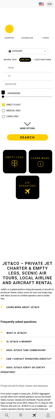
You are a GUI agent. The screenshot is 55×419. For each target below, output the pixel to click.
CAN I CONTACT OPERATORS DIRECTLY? (29, 359)
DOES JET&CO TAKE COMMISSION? (26, 350)
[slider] (27, 97)
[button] (9, 31)
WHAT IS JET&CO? (16, 333)
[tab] (7, 415)
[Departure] (22, 84)
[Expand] (41, 4)
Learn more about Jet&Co (22, 307)
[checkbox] (11, 105)
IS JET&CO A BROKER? (19, 341)
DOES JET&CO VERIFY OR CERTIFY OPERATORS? (23, 369)
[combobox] (30, 69)
